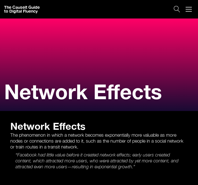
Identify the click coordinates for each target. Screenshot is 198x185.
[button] (189, 9)
